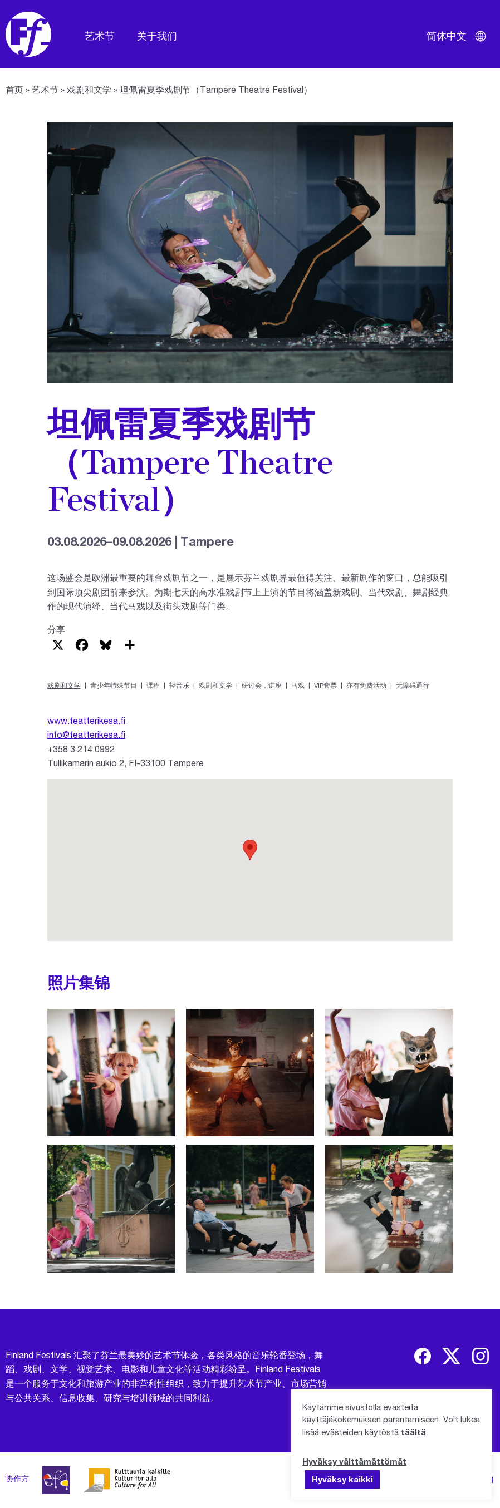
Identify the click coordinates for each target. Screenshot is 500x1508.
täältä (413, 1432)
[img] (422, 1356)
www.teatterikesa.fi (86, 720)
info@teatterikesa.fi (86, 734)
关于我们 (157, 35)
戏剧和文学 (89, 89)
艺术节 (100, 35)
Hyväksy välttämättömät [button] (354, 1461)
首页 (14, 89)
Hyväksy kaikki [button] (342, 1479)
